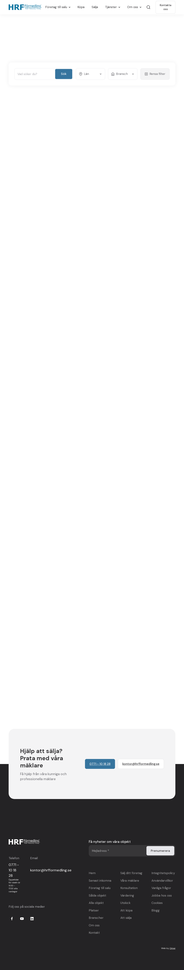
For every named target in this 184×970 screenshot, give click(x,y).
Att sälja (126, 918)
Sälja (95, 7)
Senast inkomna (100, 881)
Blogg (155, 910)
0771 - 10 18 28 (14, 870)
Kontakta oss (165, 7)
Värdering (127, 895)
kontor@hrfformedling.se (51, 870)
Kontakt (94, 933)
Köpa (80, 7)
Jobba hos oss (161, 895)
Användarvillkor (162, 881)
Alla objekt (96, 903)
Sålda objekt (97, 895)
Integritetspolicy (163, 873)
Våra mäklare (129, 881)
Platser (94, 910)
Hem (92, 873)
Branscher (96, 918)
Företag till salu (100, 888)
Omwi (172, 948)
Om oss (94, 925)
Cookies (157, 903)
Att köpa (126, 910)
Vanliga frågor (161, 888)
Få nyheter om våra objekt (110, 841)
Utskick (125, 903)
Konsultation (129, 888)
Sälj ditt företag (131, 873)
